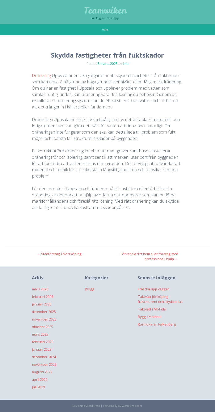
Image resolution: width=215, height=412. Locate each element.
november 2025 (44, 319)
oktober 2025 (42, 326)
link (125, 63)
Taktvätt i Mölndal (152, 309)
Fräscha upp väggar (153, 289)
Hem (105, 29)
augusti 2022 (42, 372)
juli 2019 (38, 387)
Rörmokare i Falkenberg (157, 324)
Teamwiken (105, 10)
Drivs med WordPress (86, 406)
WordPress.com (132, 406)
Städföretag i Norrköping (59, 254)
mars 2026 (40, 289)
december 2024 (44, 357)
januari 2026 (41, 304)
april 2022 (39, 379)
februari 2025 (42, 342)
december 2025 (44, 311)
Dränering (41, 75)
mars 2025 (40, 334)
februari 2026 (42, 296)
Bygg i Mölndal (149, 316)
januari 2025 (41, 349)
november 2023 (44, 364)
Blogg (89, 289)
